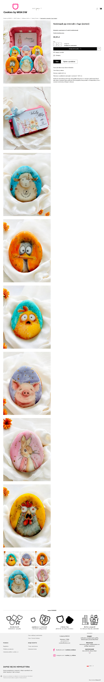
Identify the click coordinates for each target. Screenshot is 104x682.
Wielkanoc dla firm (26, 18)
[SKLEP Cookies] (36, 8)
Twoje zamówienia (33, 646)
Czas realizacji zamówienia (35, 635)
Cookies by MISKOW (7, 18)
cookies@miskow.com (64, 643)
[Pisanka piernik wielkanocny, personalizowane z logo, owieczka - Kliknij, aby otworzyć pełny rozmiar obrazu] (27, 185)
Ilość (54, 41)
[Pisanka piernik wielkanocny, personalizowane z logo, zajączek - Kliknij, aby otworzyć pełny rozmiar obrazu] (27, 450)
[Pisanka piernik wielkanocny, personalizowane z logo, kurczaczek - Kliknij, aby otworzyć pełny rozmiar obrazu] (27, 317)
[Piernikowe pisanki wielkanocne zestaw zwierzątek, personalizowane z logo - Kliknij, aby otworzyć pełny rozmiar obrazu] (27, 52)
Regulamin (5, 646)
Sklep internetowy (94, 680)
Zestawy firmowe (35, 18)
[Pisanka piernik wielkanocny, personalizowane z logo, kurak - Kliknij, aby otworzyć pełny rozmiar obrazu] (27, 516)
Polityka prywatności (8, 649)
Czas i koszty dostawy (34, 638)
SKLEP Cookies (17, 18)
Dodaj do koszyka (74, 49)
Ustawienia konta (32, 649)
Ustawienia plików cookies (10, 652)
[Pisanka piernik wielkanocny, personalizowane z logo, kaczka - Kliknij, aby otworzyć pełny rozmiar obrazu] (27, 251)
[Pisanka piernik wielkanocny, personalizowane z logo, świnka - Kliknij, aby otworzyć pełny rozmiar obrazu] (27, 384)
